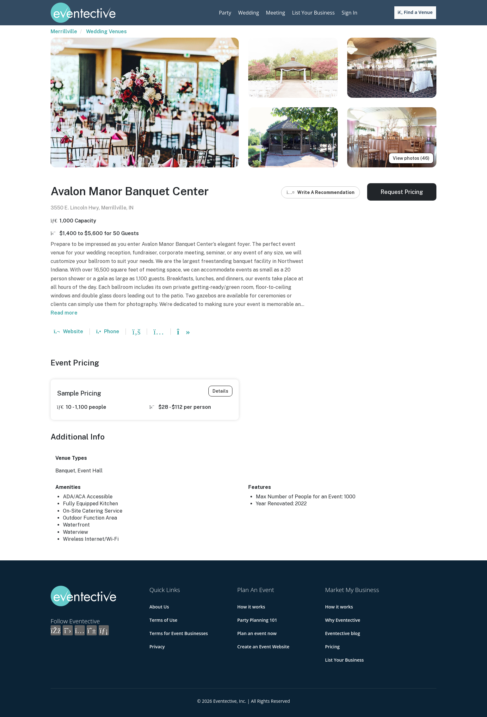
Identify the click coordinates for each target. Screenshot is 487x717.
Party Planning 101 (257, 620)
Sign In (349, 12)
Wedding (248, 12)
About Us (159, 607)
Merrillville (64, 31)
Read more (64, 313)
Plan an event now (256, 633)
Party (225, 12)
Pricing (332, 647)
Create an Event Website (263, 647)
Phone (107, 331)
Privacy (157, 647)
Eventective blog (342, 633)
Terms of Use (163, 620)
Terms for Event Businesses (179, 633)
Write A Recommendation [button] (320, 192)
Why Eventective (342, 620)
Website (68, 331)
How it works (251, 607)
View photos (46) (411, 158)
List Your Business (313, 12)
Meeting (275, 12)
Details (220, 391)
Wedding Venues (106, 31)
